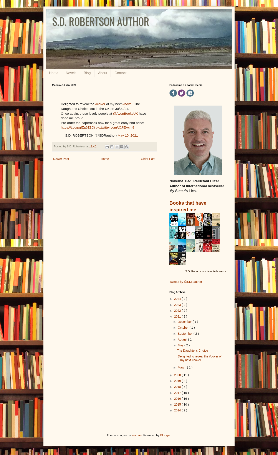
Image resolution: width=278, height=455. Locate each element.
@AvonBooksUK (125, 113)
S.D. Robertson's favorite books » (205, 271)
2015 (178, 404)
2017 (178, 393)
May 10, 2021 (128, 135)
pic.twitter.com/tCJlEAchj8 (115, 127)
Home (53, 73)
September (185, 333)
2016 (178, 398)
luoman (137, 435)
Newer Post (61, 159)
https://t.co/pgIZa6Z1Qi (78, 127)
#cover (100, 104)
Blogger (165, 435)
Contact (120, 73)
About (102, 73)
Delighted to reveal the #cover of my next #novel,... (199, 358)
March (182, 367)
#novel (127, 104)
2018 (178, 386)
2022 (178, 310)
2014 (178, 410)
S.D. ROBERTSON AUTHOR (100, 21)
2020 (178, 375)
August (183, 339)
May (181, 345)
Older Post (148, 159)
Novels (71, 73)
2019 (178, 381)
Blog (87, 73)
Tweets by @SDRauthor (185, 282)
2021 (178, 316)
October (183, 327)
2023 (178, 305)
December (185, 321)
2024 (178, 298)
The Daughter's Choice (192, 350)
